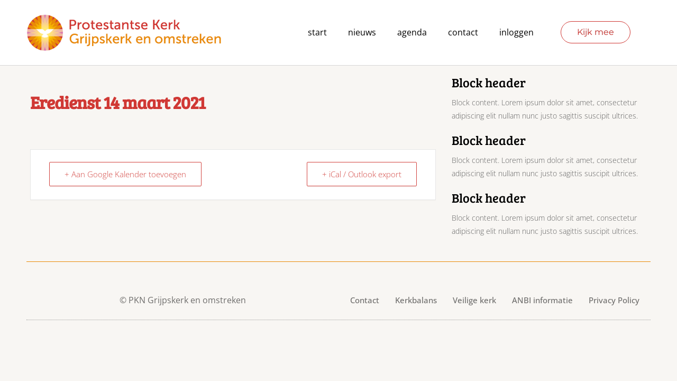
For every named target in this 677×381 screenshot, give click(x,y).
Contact (364, 300)
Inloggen (516, 32)
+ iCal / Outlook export (361, 174)
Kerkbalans (416, 300)
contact (463, 32)
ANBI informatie (542, 300)
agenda (412, 32)
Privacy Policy (614, 300)
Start (317, 32)
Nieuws (362, 32)
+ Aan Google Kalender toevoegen (125, 174)
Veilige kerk (474, 300)
